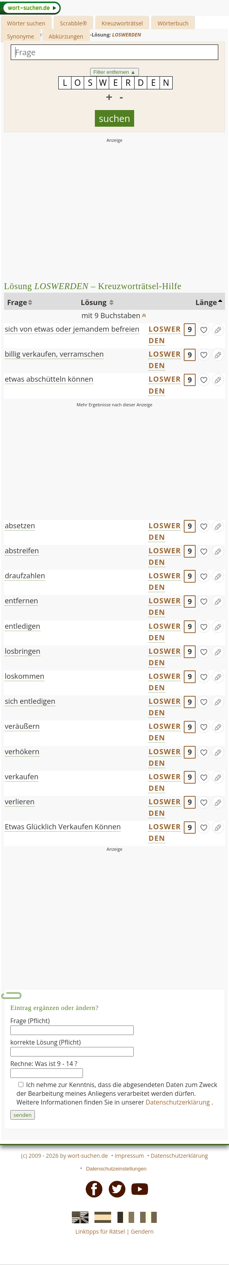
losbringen (22, 651)
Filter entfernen (114, 72)
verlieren (20, 801)
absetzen (20, 525)
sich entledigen (30, 701)
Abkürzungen (66, 36)
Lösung (94, 302)
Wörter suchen (26, 23)
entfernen (21, 600)
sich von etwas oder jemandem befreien (72, 329)
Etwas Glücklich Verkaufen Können (63, 826)
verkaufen (21, 776)
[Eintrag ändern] (218, 329)
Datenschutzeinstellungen (116, 1169)
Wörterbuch (173, 23)
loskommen (24, 676)
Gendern (142, 1231)
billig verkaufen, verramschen (54, 354)
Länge (206, 302)
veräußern (22, 726)
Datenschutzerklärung (179, 1102)
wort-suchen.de (87, 1155)
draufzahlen (25, 575)
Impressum (129, 1155)
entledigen (22, 626)
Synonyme (20, 36)
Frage (17, 302)
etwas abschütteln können (49, 379)
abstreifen (22, 550)
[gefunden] (203, 329)
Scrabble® (73, 23)
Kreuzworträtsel (122, 23)
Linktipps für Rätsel (100, 1231)
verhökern (22, 751)
